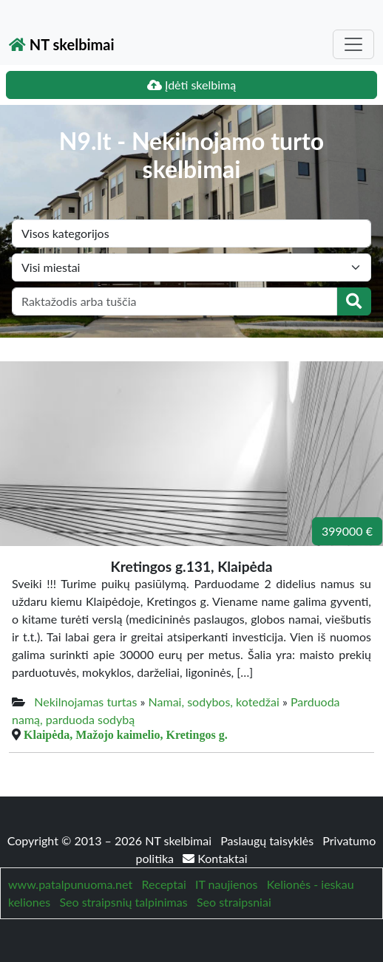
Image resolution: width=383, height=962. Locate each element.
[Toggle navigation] (353, 44)
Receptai (163, 884)
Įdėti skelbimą (191, 85)
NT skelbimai (62, 44)
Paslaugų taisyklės (268, 840)
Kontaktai (215, 858)
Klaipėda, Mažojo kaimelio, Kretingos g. (126, 734)
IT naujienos (226, 884)
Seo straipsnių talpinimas (123, 902)
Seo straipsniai (234, 902)
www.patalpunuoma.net (70, 884)
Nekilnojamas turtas (85, 702)
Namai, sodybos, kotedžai (214, 702)
